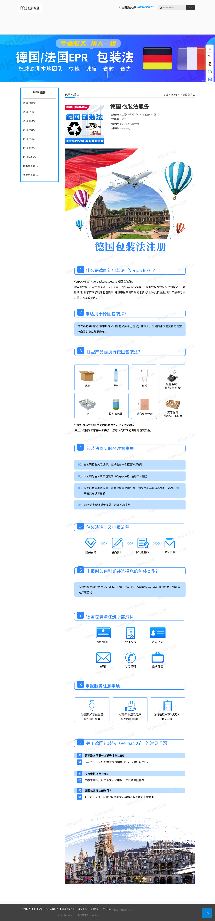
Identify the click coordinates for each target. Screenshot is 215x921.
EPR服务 (82, 21)
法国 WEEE (29, 139)
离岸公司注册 (132, 21)
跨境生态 (32, 30)
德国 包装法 (29, 103)
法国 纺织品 (29, 157)
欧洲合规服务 (107, 21)
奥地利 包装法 (30, 174)
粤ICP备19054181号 (90, 915)
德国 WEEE (29, 112)
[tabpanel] (107, 58)
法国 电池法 (29, 148)
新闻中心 (181, 21)
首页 (32, 21)
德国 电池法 (29, 121)
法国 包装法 (29, 130)
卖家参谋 (156, 21)
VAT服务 (57, 21)
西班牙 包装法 (30, 165)
